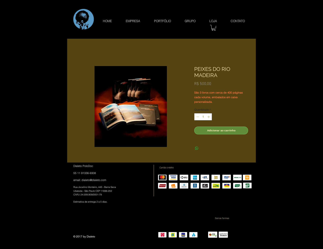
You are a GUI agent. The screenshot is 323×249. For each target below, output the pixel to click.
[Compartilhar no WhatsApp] (196, 148)
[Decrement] (197, 116)
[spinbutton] (203, 116)
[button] (190, 20)
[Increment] (209, 116)
